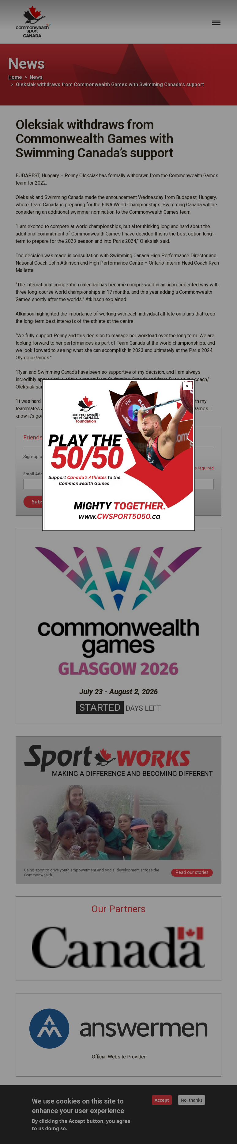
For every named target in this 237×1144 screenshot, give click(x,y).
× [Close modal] (187, 386)
